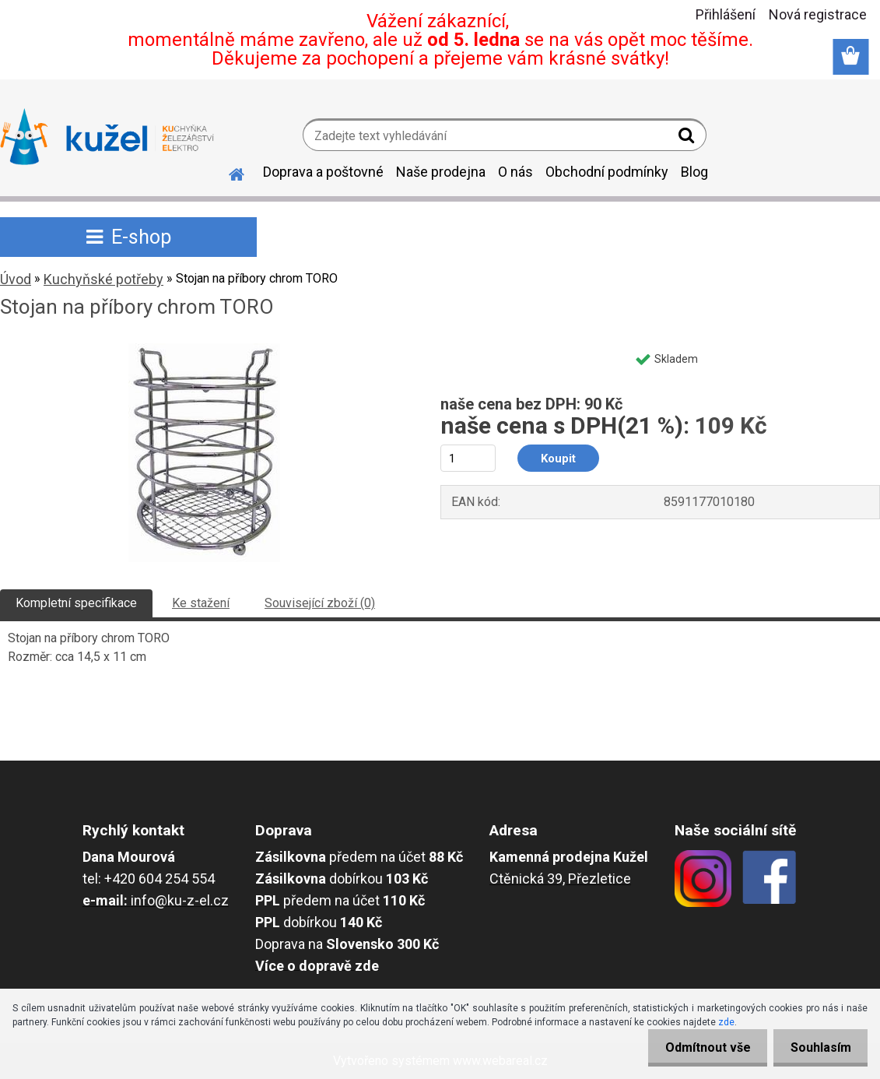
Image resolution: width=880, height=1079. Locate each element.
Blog (694, 171)
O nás (515, 171)
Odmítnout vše (699, 1047)
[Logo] (107, 137)
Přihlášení (726, 14)
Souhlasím (817, 1047)
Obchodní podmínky (606, 171)
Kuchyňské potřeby (103, 279)
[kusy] (468, 458)
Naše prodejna (441, 171)
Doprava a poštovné (323, 171)
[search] (688, 138)
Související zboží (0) (320, 603)
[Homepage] (227, 172)
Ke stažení (201, 603)
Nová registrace (818, 14)
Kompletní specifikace (76, 603)
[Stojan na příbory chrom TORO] (204, 349)
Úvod (15, 279)
